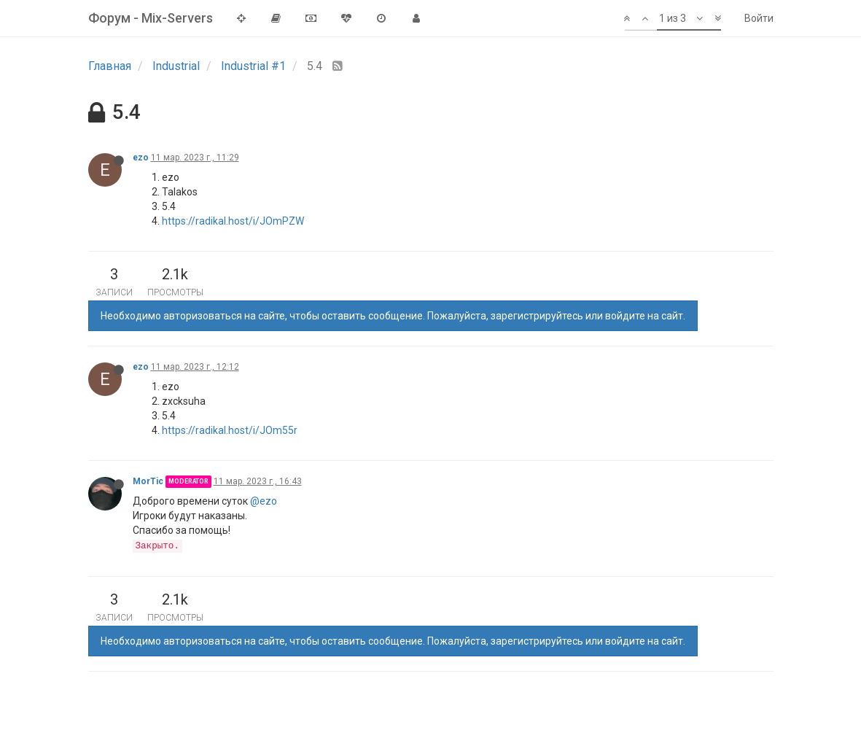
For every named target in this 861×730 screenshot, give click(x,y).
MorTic (148, 481)
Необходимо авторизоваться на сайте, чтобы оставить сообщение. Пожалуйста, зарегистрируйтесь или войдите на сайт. (393, 316)
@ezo (263, 501)
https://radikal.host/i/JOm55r (229, 430)
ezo (141, 157)
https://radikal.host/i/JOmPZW (233, 221)
